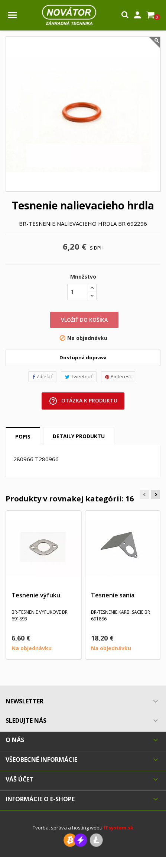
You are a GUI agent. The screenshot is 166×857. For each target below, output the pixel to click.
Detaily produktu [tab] (79, 436)
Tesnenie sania (112, 595)
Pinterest (118, 376)
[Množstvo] (77, 292)
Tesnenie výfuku (36, 595)
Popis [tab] (22, 436)
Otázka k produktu (83, 401)
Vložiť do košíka (84, 319)
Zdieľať (42, 376)
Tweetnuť (78, 376)
